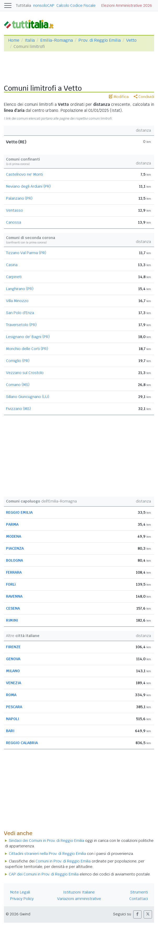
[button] (137, 914)
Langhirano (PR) (19, 288)
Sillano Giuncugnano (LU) (27, 396)
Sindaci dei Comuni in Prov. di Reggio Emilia (46, 840)
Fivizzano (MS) (18, 408)
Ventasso (14, 210)
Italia (30, 40)
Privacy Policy (22, 898)
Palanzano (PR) (19, 198)
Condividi (144, 96)
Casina (11, 264)
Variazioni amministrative (79, 898)
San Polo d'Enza (20, 312)
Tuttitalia (23, 5)
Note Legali (20, 892)
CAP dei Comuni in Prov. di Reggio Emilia (44, 874)
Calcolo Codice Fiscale (76, 5)
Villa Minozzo (17, 300)
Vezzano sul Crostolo (25, 372)
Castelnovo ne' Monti (24, 174)
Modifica (118, 96)
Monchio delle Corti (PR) (27, 348)
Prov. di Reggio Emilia (99, 40)
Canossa (13, 222)
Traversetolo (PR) (21, 324)
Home (13, 40)
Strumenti (139, 892)
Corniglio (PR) (18, 360)
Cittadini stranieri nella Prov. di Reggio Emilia (47, 853)
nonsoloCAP (43, 5)
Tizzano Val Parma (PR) (26, 252)
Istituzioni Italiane (79, 892)
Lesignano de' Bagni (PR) (28, 336)
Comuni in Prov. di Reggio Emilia (63, 861)
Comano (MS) (18, 384)
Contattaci (138, 898)
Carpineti (14, 276)
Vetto (131, 40)
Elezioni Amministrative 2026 (126, 5)
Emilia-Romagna (56, 40)
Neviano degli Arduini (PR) (28, 186)
